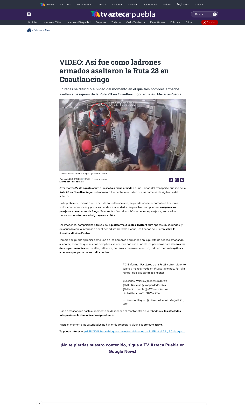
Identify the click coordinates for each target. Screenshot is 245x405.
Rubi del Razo (77, 182)
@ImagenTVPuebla (154, 285)
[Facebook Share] (182, 180)
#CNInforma (130, 264)
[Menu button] (40, 14)
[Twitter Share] (171, 180)
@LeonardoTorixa (156, 281)
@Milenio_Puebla (133, 289)
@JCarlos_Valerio (134, 281)
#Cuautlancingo (164, 268)
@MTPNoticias (132, 285)
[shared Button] (177, 180)
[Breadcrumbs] (30, 30)
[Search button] (215, 14)
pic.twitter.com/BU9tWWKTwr (142, 293)
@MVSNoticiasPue (156, 289)
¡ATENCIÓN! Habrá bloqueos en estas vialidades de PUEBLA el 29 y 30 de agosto (134, 331)
